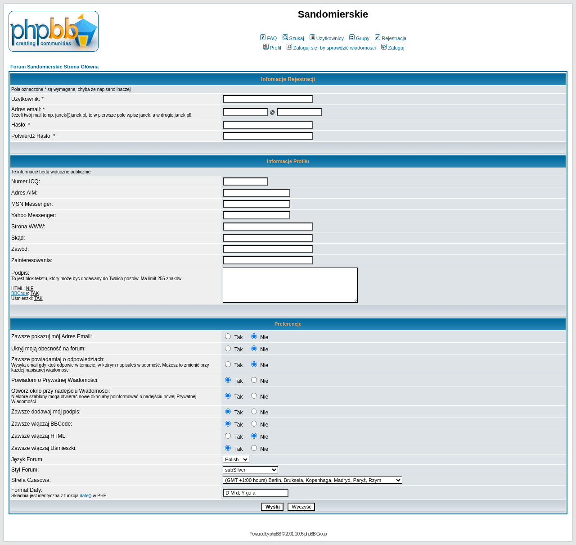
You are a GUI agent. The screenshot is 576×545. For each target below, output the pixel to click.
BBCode (19, 293)
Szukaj (293, 38)
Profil (272, 47)
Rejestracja (390, 38)
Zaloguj (392, 47)
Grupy (359, 38)
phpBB (275, 533)
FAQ (268, 38)
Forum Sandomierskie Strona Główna (54, 66)
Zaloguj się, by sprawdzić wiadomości (331, 47)
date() (85, 495)
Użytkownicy (327, 38)
